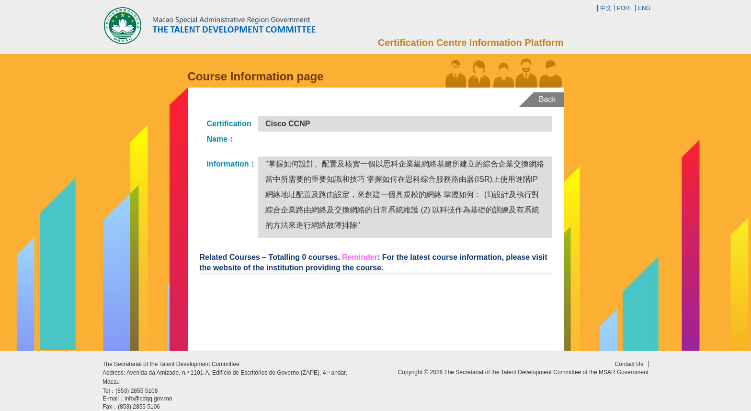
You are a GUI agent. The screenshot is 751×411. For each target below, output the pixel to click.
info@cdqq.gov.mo (148, 398)
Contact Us (629, 364)
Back (547, 99)
